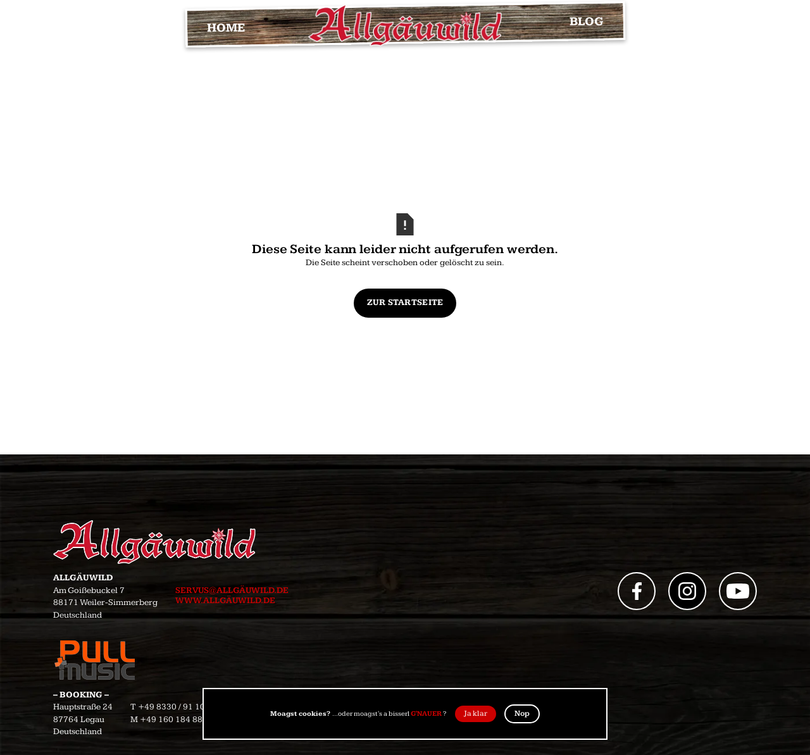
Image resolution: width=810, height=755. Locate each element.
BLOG (586, 22)
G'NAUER (426, 713)
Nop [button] (522, 713)
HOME (225, 28)
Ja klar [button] (475, 713)
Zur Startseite (405, 302)
